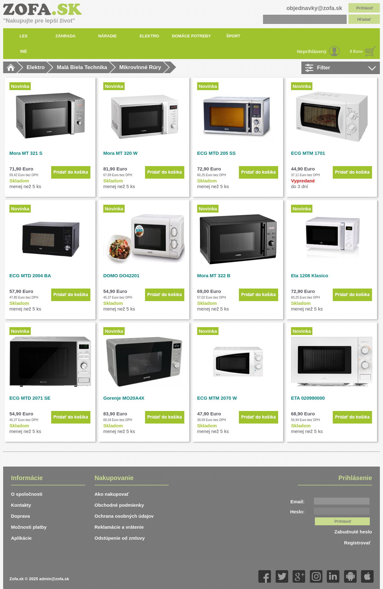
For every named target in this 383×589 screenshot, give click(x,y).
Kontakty (21, 505)
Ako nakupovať (111, 494)
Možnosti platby (28, 527)
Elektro (36, 67)
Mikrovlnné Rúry (140, 67)
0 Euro (356, 51)
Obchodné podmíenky (119, 505)
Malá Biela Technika (82, 67)
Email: (297, 501)
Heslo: (297, 511)
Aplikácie (21, 538)
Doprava (20, 516)
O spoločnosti (26, 494)
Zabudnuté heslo (353, 531)
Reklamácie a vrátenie (119, 527)
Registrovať (358, 542)
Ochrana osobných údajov (124, 516)
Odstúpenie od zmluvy (119, 538)
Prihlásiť (365, 8)
